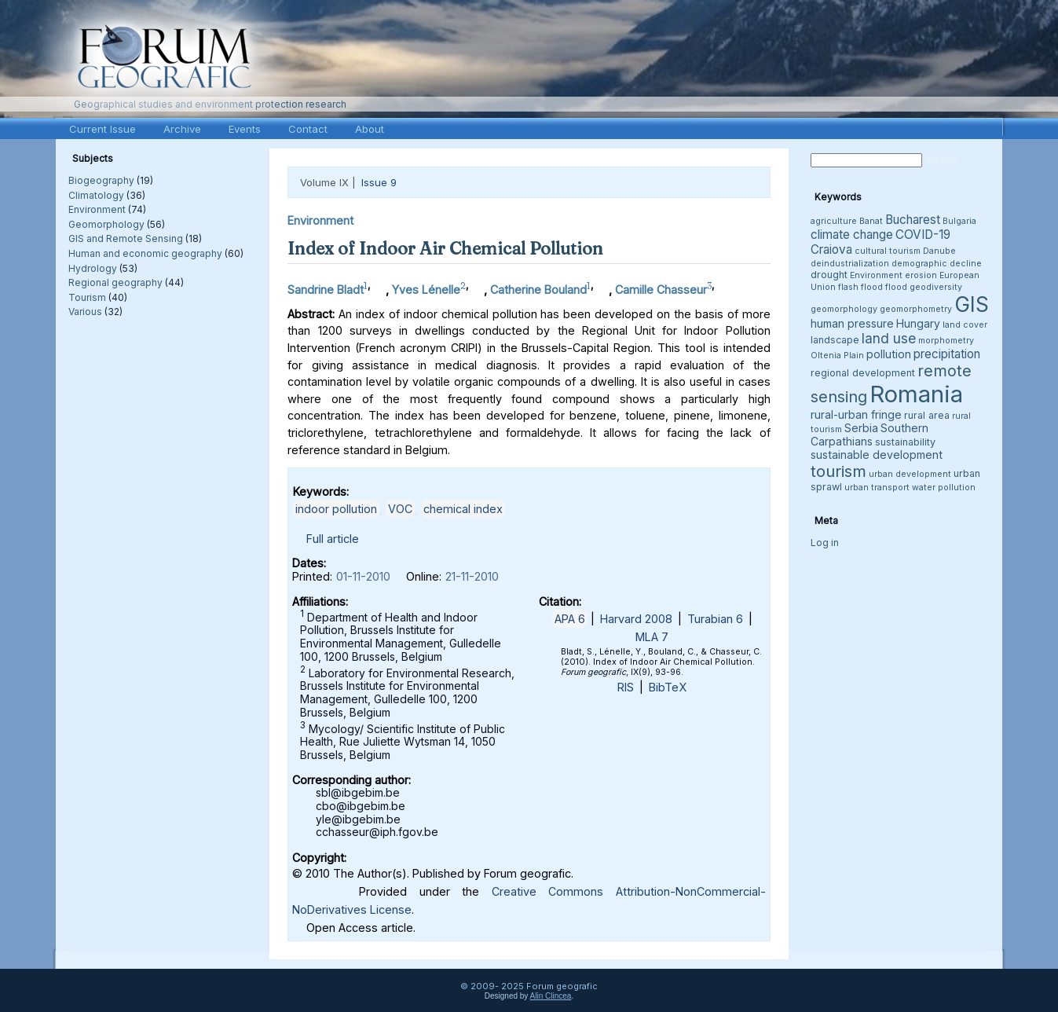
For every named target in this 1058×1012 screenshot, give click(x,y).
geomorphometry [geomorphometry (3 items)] (916, 309)
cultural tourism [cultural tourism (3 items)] (888, 251)
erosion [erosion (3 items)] (921, 275)
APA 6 (570, 618)
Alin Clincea (551, 996)
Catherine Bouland (538, 289)
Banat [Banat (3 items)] (871, 221)
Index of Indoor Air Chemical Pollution (445, 248)
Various (85, 311)
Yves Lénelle (426, 289)
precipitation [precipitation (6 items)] (946, 353)
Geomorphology (106, 224)
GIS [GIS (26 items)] (971, 304)
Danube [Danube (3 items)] (939, 251)
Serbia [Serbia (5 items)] (861, 427)
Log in (825, 542)
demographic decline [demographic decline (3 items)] (936, 263)
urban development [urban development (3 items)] (910, 474)
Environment (97, 209)
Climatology (96, 195)
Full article (332, 538)
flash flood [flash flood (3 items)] (860, 287)
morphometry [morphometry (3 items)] (946, 341)
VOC (400, 508)
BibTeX (667, 687)
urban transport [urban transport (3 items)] (877, 487)
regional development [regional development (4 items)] (863, 373)
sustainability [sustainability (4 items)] (905, 442)
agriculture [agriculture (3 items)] (834, 221)
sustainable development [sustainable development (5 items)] (877, 454)
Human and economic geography (145, 253)
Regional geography (115, 282)
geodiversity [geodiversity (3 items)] (936, 287)
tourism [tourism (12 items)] (838, 471)
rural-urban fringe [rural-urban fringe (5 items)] (856, 414)
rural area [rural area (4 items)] (927, 415)
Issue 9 (379, 182)
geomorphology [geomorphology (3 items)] (844, 309)
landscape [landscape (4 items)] (835, 340)
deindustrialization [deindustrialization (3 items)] (850, 263)
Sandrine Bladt (325, 289)
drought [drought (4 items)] (829, 274)
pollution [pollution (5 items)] (888, 354)
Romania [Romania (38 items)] (916, 394)
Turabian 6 (715, 618)
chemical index (463, 508)
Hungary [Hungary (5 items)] (918, 323)
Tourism (87, 297)
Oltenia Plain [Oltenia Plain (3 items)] (837, 355)
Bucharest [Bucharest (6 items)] (912, 219)
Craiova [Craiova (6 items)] (831, 249)
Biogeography (101, 180)
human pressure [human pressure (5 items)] (852, 323)
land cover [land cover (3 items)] (965, 325)
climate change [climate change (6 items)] (852, 234)
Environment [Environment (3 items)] (876, 275)
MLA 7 (651, 637)
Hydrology (92, 268)
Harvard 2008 (636, 618)
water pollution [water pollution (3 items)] (944, 487)
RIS (625, 687)
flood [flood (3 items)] (896, 287)
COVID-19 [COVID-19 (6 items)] (922, 234)
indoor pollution (336, 508)
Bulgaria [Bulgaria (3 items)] (959, 221)
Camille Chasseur (661, 289)
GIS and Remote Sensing (125, 238)
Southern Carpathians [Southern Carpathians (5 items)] (869, 434)
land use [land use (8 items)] (889, 338)
